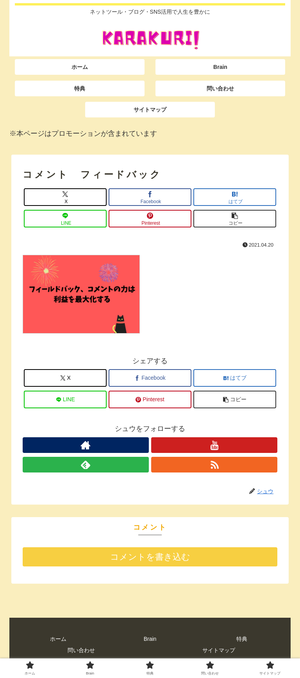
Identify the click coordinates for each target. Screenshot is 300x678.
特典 (241, 639)
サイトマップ (218, 650)
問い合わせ (81, 650)
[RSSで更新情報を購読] (214, 464)
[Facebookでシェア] (150, 197)
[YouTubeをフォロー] (214, 445)
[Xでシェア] (65, 197)
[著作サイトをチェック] (86, 445)
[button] (234, 218)
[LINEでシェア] (65, 218)
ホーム (58, 639)
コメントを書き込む (150, 557)
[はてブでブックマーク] (234, 197)
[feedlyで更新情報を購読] (86, 464)
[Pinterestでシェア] (150, 218)
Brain (150, 639)
